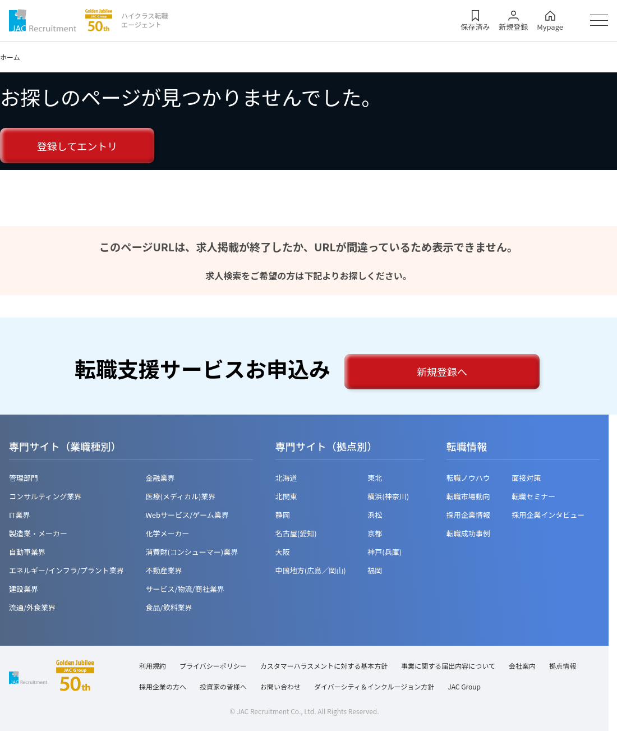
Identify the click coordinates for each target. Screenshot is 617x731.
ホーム (10, 57)
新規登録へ (442, 371)
